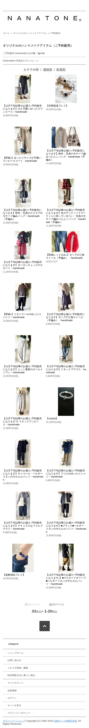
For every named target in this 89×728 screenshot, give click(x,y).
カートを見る (14, 705)
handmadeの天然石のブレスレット (21, 60)
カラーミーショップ (14, 720)
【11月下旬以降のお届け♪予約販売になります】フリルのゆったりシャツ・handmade (66, 473)
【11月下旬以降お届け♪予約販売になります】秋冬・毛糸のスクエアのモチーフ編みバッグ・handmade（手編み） (23, 214)
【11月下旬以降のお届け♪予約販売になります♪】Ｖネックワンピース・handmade (22, 421)
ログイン (12, 698)
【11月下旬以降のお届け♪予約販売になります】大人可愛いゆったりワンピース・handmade (23, 108)
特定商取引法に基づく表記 (21, 675)
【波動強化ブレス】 (14, 574)
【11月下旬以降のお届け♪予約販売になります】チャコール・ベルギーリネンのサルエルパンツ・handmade (23, 475)
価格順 (47, 69)
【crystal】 (52, 418)
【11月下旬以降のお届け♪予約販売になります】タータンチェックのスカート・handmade (23, 265)
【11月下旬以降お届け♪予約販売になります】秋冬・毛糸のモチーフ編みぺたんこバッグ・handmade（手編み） (66, 155)
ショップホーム (15, 653)
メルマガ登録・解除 (17, 668)
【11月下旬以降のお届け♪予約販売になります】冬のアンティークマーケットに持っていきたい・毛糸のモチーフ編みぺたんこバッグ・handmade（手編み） (66, 216)
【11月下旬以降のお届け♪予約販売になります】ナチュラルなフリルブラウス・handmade (23, 525)
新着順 (60, 69)
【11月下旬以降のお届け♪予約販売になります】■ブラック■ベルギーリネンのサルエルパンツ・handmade (66, 527)
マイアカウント (15, 683)
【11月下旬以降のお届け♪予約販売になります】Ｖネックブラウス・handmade (66, 369)
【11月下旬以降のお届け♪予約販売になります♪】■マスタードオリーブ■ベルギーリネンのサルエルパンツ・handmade (66, 579)
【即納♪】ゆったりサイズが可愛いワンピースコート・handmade (22, 159)
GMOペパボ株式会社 (65, 720)
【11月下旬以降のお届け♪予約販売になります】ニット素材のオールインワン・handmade (23, 369)
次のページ (56, 604)
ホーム (6, 33)
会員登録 (12, 690)
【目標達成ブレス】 (57, 105)
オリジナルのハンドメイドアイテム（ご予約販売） (37, 33)
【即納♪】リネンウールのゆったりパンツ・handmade (22, 316)
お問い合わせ (14, 660)
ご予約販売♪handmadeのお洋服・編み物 (24, 53)
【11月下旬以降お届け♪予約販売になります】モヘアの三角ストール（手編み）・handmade (65, 317)
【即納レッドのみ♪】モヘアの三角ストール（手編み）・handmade (65, 256)
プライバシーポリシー (18, 713)
